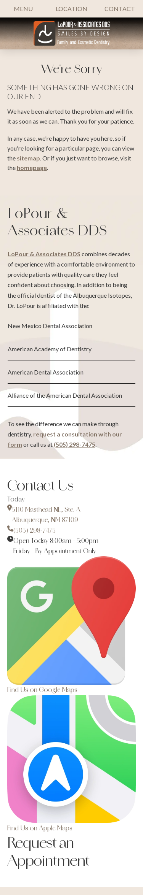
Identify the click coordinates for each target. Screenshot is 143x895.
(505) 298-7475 (74, 444)
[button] (23, 9)
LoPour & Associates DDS (44, 253)
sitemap (28, 158)
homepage (32, 167)
